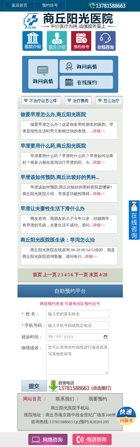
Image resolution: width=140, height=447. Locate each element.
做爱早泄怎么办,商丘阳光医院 (53, 114)
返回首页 (19, 5)
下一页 (81, 274)
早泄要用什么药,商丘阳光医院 (53, 146)
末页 (93, 274)
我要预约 (98, 398)
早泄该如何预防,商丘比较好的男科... (59, 177)
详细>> (99, 131)
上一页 (50, 274)
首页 (37, 274)
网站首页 (32, 398)
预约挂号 (50, 5)
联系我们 (65, 398)
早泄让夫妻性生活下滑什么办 (52, 208)
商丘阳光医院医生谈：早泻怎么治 (57, 240)
